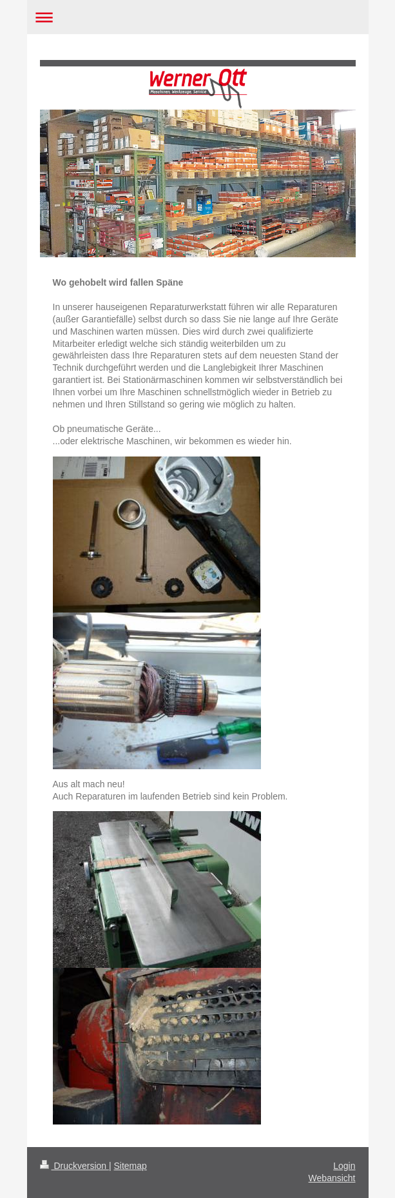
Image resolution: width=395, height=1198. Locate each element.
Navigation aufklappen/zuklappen (197, 17)
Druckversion (74, 1166)
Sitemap (130, 1166)
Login (344, 1166)
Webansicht (332, 1178)
